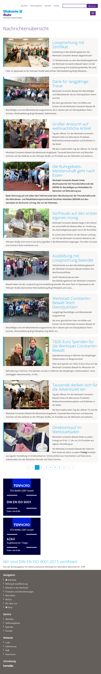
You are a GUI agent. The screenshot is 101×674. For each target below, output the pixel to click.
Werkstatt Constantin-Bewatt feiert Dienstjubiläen (71, 303)
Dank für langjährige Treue (70, 83)
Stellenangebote (36, 6)
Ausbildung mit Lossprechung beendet (72, 258)
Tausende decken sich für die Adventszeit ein (75, 387)
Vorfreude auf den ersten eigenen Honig (74, 215)
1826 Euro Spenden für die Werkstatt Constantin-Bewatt (75, 346)
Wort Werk (10, 595)
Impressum (10, 654)
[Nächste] (68, 467)
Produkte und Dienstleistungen (19, 591)
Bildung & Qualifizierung (16, 583)
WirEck (8, 599)
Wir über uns (11, 603)
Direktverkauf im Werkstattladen (67, 429)
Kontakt (56, 6)
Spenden (48, 6)
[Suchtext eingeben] (75, 6)
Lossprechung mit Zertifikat (68, 44)
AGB (7, 650)
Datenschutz (11, 646)
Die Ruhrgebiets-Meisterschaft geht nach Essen (73, 171)
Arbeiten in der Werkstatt (16, 587)
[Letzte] (72, 467)
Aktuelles (25, 5)
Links (7, 642)
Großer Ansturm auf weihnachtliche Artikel (71, 126)
